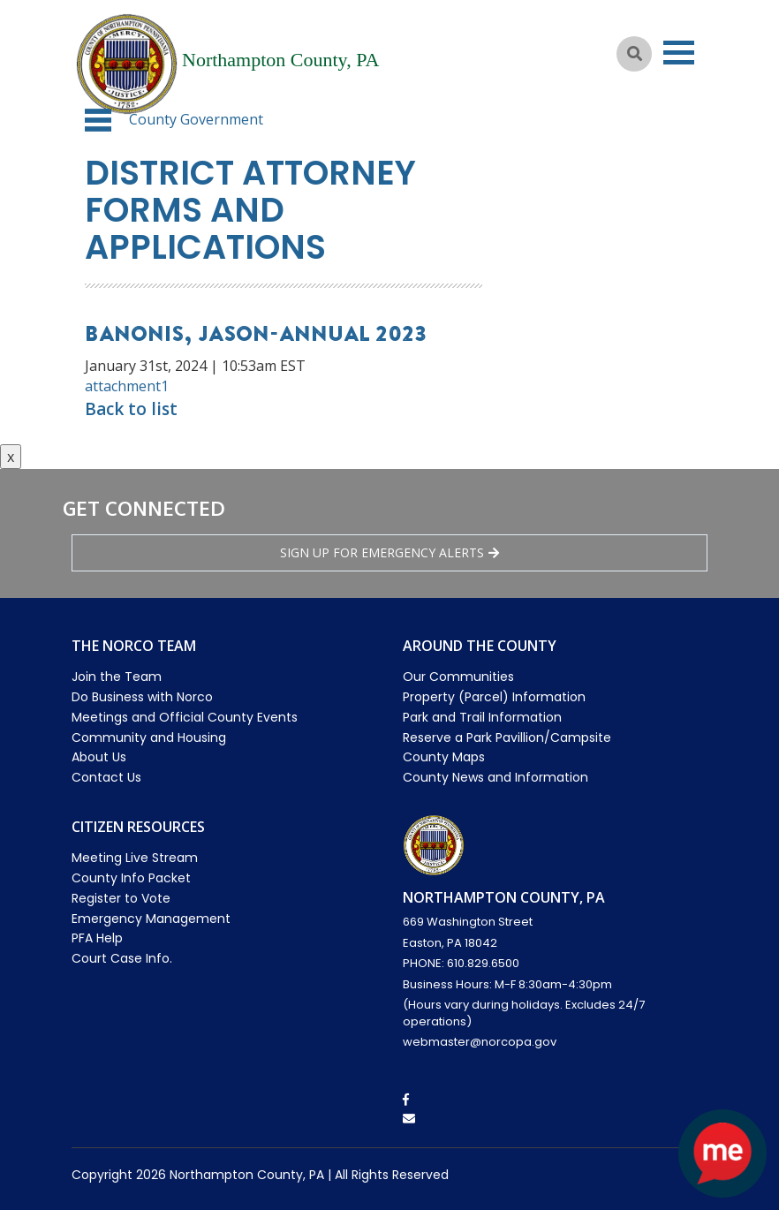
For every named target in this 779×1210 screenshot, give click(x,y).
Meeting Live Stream (135, 857)
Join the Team (117, 676)
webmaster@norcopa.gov (479, 1041)
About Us (99, 757)
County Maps (444, 757)
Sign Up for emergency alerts (389, 552)
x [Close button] (10, 456)
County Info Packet (131, 878)
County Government (196, 119)
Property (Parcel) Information (494, 697)
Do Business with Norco (142, 697)
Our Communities (458, 676)
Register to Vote (121, 898)
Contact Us (106, 777)
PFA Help (97, 938)
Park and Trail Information (482, 717)
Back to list (131, 408)
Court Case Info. (122, 958)
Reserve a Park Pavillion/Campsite (507, 737)
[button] (98, 120)
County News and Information (495, 777)
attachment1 (127, 386)
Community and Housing (149, 737)
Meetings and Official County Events (185, 717)
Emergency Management (151, 918)
